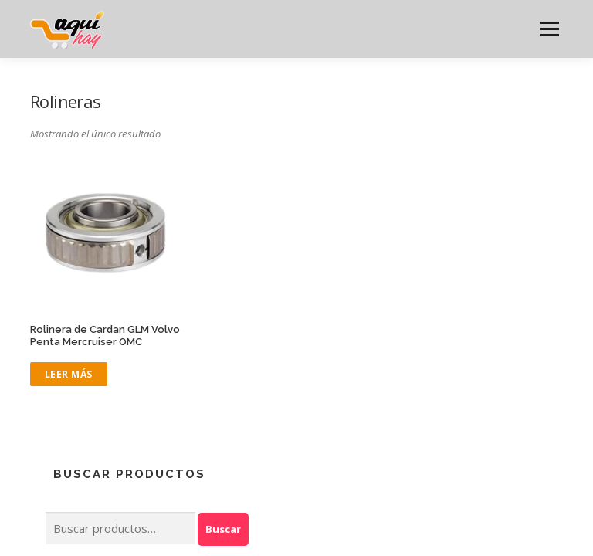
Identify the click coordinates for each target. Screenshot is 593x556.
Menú (549, 29)
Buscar (223, 529)
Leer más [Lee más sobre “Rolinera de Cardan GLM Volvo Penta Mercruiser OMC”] (69, 374)
